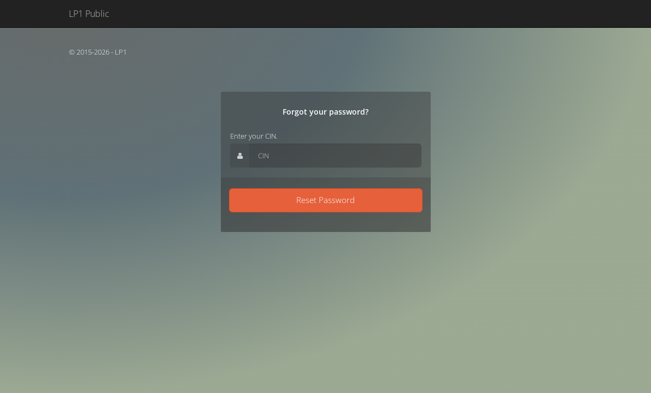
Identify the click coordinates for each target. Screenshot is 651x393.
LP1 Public (89, 14)
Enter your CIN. (254, 136)
